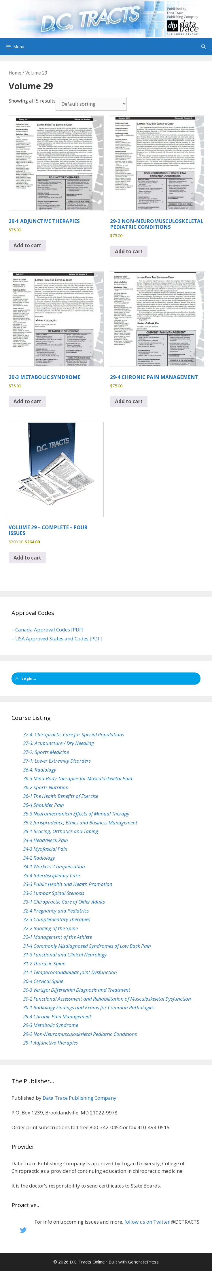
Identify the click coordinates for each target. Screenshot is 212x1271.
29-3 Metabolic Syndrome (50, 1025)
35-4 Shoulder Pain (43, 805)
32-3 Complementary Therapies (56, 919)
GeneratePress (143, 1262)
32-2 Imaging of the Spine (50, 928)
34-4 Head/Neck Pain (45, 840)
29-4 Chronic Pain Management (57, 1016)
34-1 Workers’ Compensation (54, 866)
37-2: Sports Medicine (46, 752)
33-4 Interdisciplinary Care (51, 875)
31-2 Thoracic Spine (44, 963)
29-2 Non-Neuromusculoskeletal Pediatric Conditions (80, 1034)
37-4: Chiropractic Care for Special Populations (73, 734)
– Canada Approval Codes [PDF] (48, 629)
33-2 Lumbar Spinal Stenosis (53, 893)
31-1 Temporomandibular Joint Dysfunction (70, 972)
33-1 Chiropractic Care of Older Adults (64, 901)
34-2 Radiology (39, 857)
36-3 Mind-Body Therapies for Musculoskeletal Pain (77, 778)
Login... (25, 678)
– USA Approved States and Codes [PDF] (57, 638)
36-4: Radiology (39, 769)
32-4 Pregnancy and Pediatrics (56, 910)
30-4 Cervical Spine (43, 981)
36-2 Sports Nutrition (46, 787)
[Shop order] (91, 104)
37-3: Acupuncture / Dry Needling (58, 743)
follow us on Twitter (147, 1221)
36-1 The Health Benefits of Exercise (60, 796)
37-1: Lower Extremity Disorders (57, 760)
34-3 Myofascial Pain (45, 849)
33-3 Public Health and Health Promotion (67, 884)
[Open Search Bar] (203, 46)
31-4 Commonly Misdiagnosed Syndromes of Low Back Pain (87, 946)
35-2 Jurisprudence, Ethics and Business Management (80, 822)
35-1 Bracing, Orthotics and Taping (60, 831)
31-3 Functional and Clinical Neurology (65, 954)
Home (15, 73)
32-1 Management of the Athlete (57, 937)
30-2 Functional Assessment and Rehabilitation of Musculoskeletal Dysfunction (107, 998)
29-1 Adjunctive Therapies (50, 1042)
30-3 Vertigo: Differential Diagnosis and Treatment (76, 989)
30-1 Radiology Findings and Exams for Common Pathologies (88, 1007)
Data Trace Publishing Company (79, 1098)
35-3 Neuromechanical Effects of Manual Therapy (76, 813)
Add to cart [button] (27, 245)
